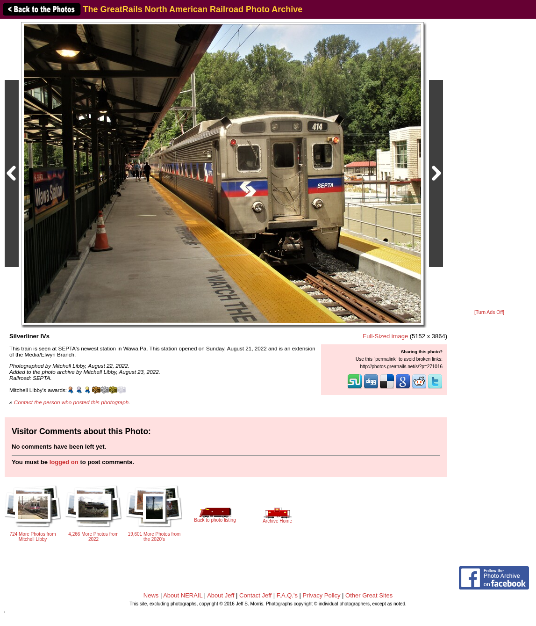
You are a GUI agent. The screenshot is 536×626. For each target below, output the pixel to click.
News (151, 595)
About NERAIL (182, 595)
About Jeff (220, 595)
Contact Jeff (255, 595)
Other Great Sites (369, 595)
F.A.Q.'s (287, 595)
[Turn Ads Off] (489, 312)
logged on (64, 462)
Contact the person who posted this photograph (71, 402)
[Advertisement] (489, 164)
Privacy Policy (322, 595)
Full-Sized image (385, 336)
